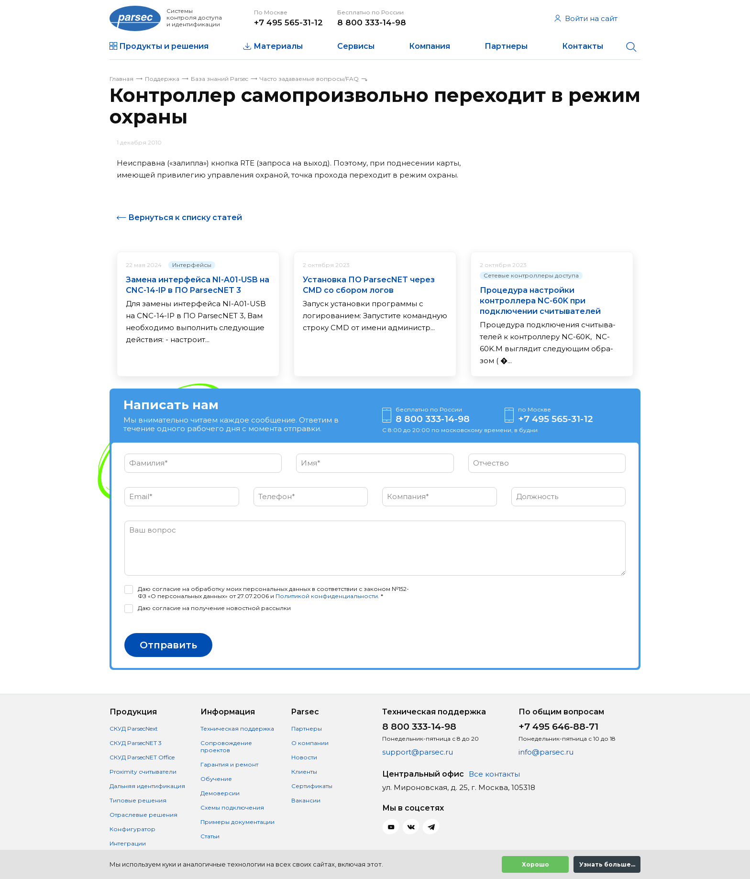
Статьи (210, 836)
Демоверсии (220, 793)
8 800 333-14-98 (371, 22)
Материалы (278, 46)
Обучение (216, 778)
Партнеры (506, 46)
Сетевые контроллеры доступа (531, 275)
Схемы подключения (232, 807)
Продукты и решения (164, 46)
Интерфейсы (191, 264)
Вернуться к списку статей (185, 217)
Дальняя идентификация (147, 786)
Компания (429, 46)
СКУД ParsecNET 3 (136, 742)
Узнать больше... (607, 864)
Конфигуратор (132, 829)
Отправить (168, 645)
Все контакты (494, 774)
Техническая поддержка (237, 728)
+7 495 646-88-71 (558, 726)
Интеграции (128, 843)
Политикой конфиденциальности (327, 596)
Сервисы (356, 46)
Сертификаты (311, 786)
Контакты (582, 46)
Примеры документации (237, 821)
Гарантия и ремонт (229, 764)
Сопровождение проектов (226, 746)
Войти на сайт (586, 18)
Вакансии (305, 800)
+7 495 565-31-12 (288, 22)
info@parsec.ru (546, 752)
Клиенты (304, 771)
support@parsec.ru (417, 752)
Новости (304, 757)
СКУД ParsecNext (134, 728)
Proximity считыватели (143, 771)
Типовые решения (138, 800)
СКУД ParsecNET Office (142, 757)
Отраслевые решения (143, 814)
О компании (310, 742)
